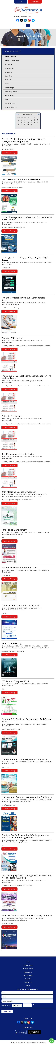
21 (21, 124)
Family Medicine (10, 103)
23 (28, 124)
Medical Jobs (28, 972)
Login (20, 2)
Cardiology (8, 76)
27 (18, 126)
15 (24, 122)
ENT (6, 99)
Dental (7, 84)
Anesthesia (8, 64)
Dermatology (9, 88)
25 (34, 124)
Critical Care (9, 80)
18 (34, 122)
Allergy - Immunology (12, 60)
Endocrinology (9, 95)
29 (18, 119)
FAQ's (29, 16)
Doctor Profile (28, 975)
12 (37, 120)
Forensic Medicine (11, 107)
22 (24, 124)
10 (31, 120)
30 (21, 119)
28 (21, 126)
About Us (16, 16)
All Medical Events (11, 56)
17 (31, 122)
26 (37, 124)
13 (18, 122)
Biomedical (8, 72)
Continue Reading (9, 153)
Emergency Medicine (11, 92)
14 (21, 122)
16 (28, 122)
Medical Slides (28, 965)
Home (28, 962)
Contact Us (24, 16)
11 (34, 120)
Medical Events (28, 969)
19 (37, 122)
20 (18, 124)
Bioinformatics (9, 68)
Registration (35, 2)
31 (31, 126)
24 (31, 124)
